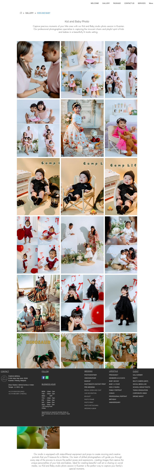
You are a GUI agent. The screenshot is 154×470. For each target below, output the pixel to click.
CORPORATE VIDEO (140, 393)
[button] (106, 3)
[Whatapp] (46, 377)
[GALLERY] (29, 13)
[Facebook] (43, 377)
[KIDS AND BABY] (43, 13)
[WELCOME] (21, 13)
